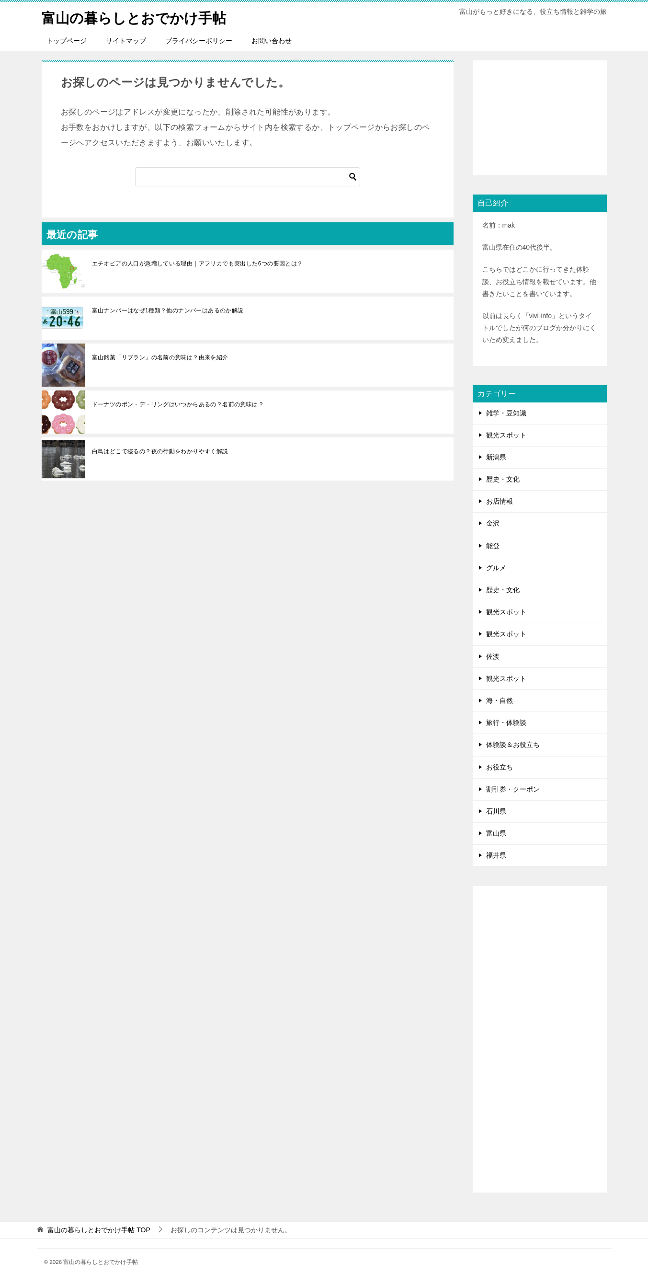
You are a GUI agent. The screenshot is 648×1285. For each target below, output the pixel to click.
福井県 (496, 855)
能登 (493, 546)
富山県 (496, 833)
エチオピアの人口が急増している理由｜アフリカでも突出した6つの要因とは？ (197, 263)
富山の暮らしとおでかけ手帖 (137, 16)
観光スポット (506, 435)
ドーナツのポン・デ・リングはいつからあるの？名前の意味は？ (178, 404)
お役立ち (499, 767)
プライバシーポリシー (198, 41)
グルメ (496, 568)
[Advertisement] (539, 118)
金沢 (493, 523)
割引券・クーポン (513, 789)
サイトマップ (126, 41)
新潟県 (496, 457)
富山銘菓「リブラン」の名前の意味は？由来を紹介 (160, 357)
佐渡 (493, 656)
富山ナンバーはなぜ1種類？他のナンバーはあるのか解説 (168, 310)
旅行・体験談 (506, 722)
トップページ (66, 41)
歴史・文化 (503, 479)
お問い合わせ (271, 41)
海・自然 (499, 700)
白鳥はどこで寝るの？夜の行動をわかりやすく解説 (160, 451)
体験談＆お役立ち (513, 744)
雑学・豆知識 (506, 413)
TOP (98, 1230)
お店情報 (499, 501)
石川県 (496, 811)
